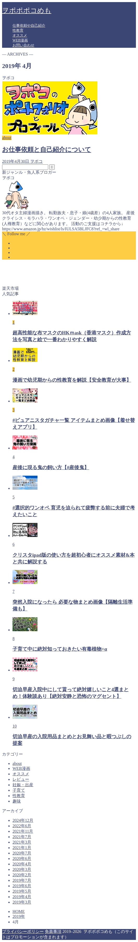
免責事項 (53, 931)
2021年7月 (21, 837)
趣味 (16, 801)
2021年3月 (21, 842)
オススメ (19, 35)
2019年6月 (21, 886)
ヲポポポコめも (26, 10)
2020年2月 (21, 875)
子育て (18, 790)
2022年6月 (21, 826)
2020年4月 (21, 864)
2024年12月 (22, 820)
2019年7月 (21, 880)
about (17, 763)
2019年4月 (21, 896)
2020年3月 (21, 869)
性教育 (17, 30)
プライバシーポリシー (23, 931)
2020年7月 (21, 853)
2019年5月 (21, 891)
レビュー (20, 779)
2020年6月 (21, 858)
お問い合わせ (23, 45)
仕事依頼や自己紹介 (28, 26)
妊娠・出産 (22, 785)
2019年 (18, 916)
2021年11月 (22, 831)
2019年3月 (21, 902)
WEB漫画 (20, 40)
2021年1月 (21, 847)
